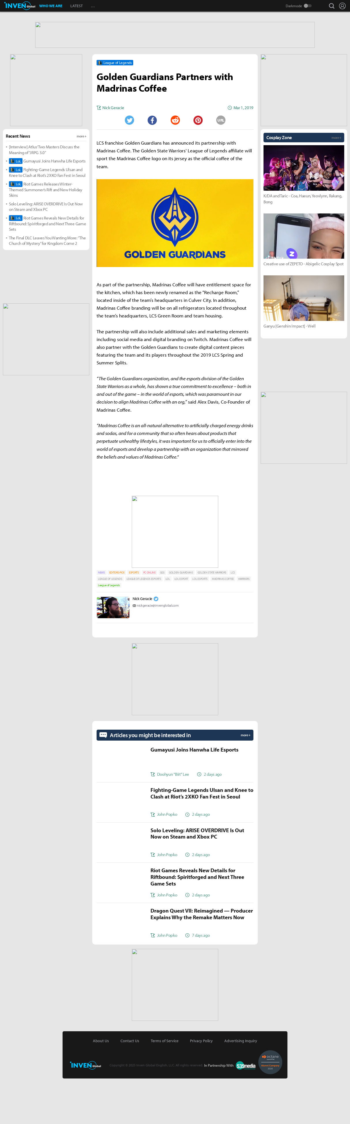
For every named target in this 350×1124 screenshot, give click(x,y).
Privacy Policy (201, 1086)
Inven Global (19, 6)
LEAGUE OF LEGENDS (110, 624)
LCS (233, 618)
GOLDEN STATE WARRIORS (211, 618)
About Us (101, 1086)
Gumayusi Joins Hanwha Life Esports (47, 206)
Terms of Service (164, 1086)
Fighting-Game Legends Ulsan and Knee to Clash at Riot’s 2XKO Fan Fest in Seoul (47, 218)
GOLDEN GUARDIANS (181, 618)
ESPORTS (134, 618)
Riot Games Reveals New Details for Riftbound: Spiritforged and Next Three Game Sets (47, 269)
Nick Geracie (142, 644)
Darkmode (294, 5)
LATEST (76, 5)
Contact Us (130, 1086)
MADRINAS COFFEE (223, 624)
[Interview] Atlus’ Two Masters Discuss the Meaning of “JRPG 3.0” (44, 195)
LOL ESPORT (181, 624)
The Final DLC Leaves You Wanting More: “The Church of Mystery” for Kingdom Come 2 (47, 286)
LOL (167, 624)
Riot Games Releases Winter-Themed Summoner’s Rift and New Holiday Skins (45, 235)
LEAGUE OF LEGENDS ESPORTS (144, 624)
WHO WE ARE (50, 5)
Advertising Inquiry (240, 1086)
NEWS (101, 618)
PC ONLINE (149, 618)
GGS (162, 618)
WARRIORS (243, 624)
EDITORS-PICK (117, 618)
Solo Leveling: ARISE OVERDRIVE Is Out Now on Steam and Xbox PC (46, 252)
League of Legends (109, 631)
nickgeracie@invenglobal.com (157, 651)
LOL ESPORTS (199, 624)
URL (220, 165)
